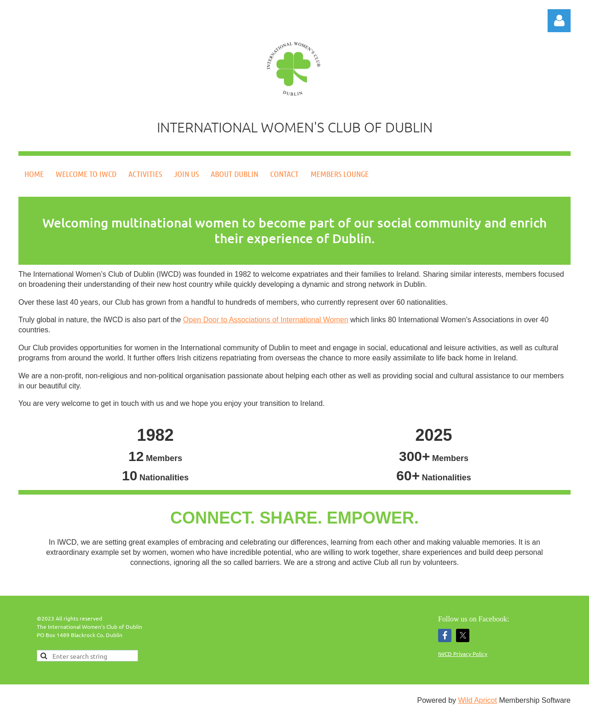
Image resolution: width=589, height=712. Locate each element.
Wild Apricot (477, 700)
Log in (559, 20)
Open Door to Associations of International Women (265, 320)
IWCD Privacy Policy (462, 653)
